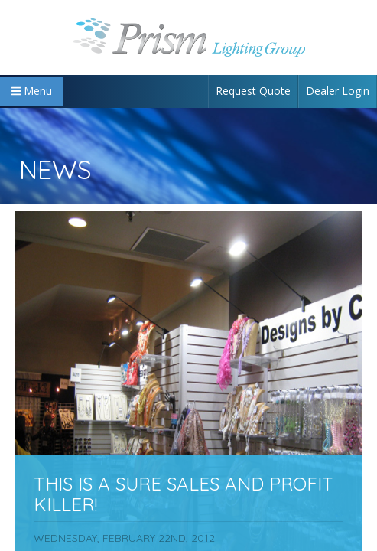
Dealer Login (337, 90)
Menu (31, 90)
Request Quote (253, 90)
